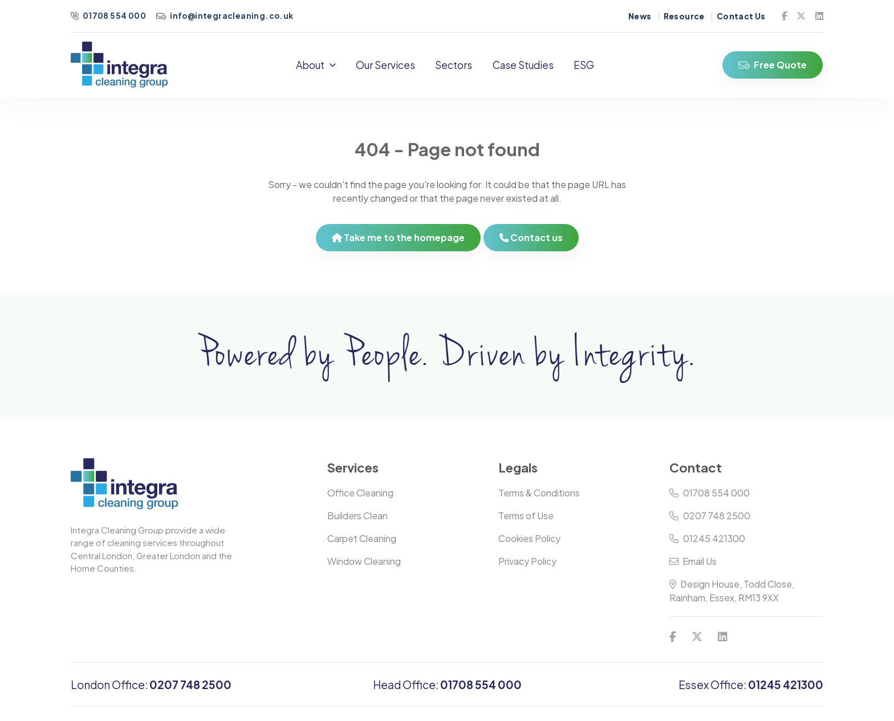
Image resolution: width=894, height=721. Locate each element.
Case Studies (528, 67)
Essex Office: (750, 689)
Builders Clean (357, 521)
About (321, 67)
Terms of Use (526, 521)
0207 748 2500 (709, 521)
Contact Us (741, 16)
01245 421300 (707, 543)
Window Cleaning (364, 566)
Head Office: (447, 689)
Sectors (459, 67)
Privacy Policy (527, 566)
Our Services (390, 67)
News (640, 16)
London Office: (151, 689)
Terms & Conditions (539, 498)
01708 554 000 (109, 16)
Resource (684, 16)
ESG (589, 67)
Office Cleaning (360, 498)
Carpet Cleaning (361, 543)
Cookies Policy (529, 543)
